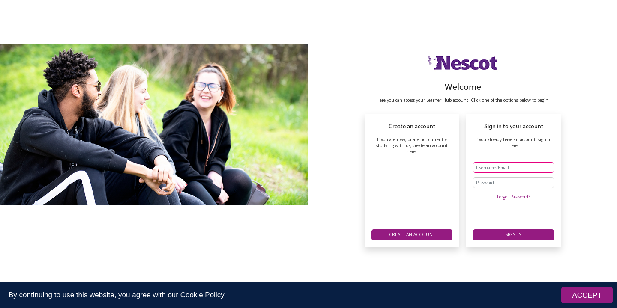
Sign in (513, 234)
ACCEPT (587, 295)
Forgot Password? (513, 197)
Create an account (412, 234)
